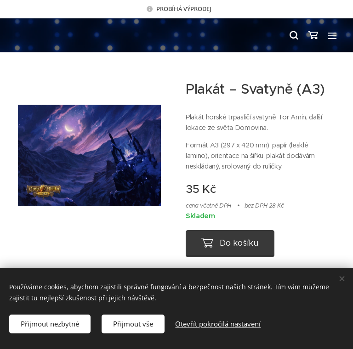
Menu (332, 35)
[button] (293, 35)
